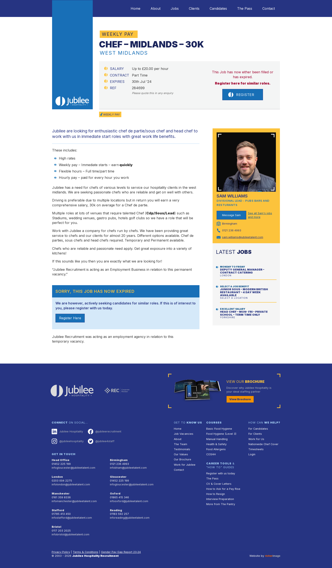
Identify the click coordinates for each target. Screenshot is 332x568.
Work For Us (256, 439)
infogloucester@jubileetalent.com (73, 467)
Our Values (181, 454)
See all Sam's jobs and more (260, 215)
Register (241, 94)
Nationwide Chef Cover (263, 444)
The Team (180, 444)
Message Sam (231, 215)
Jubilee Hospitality (67, 431)
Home (135, 8)
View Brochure (240, 399)
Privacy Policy (61, 552)
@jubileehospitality (68, 441)
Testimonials (182, 449)
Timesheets (256, 449)
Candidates (218, 8)
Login (251, 454)
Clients (194, 8)
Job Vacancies (183, 433)
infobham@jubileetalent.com (128, 467)
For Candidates (258, 428)
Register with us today (220, 473)
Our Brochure (182, 459)
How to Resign (215, 494)
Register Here (70, 318)
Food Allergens (216, 449)
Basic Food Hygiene (219, 428)
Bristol (56, 526)
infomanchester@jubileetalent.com (74, 501)
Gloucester (118, 476)
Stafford (58, 510)
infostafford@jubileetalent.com (72, 517)
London (57, 476)
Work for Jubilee (184, 464)
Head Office (60, 460)
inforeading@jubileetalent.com (129, 517)
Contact (268, 8)
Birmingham (119, 460)
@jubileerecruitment (105, 431)
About (155, 8)
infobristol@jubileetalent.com (70, 534)
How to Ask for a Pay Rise (223, 488)
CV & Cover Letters (218, 483)
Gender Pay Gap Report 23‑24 (121, 552)
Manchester (60, 493)
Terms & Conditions (85, 552)
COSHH (211, 454)
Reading (116, 510)
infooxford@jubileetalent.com (129, 501)
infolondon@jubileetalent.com (71, 484)
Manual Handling (217, 439)
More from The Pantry (220, 504)
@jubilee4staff (101, 441)
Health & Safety (216, 444)
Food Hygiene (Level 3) (221, 433)
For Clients (255, 433)
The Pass (244, 8)
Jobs (175, 8)
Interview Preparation (220, 499)
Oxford (115, 493)
